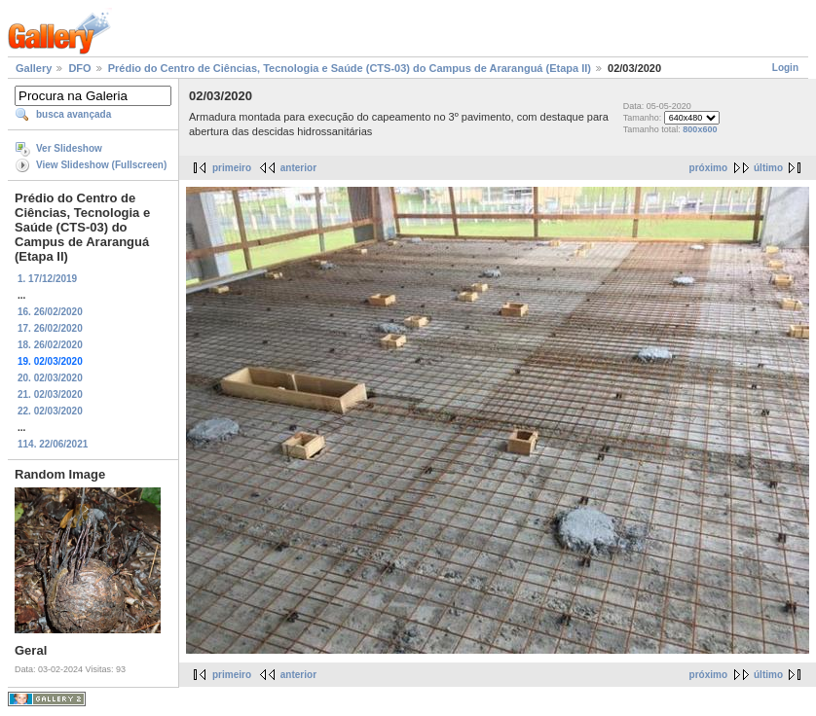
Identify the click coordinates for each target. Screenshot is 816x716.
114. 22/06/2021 (53, 444)
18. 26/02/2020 (50, 345)
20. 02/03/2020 (50, 378)
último (768, 167)
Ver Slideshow (69, 148)
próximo (708, 167)
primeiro (231, 167)
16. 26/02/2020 (50, 311)
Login (785, 67)
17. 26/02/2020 (50, 328)
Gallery (34, 68)
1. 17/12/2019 (47, 278)
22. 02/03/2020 (50, 411)
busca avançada (73, 114)
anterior (298, 167)
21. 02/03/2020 (50, 394)
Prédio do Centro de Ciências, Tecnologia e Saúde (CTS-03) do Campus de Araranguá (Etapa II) (349, 68)
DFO (79, 68)
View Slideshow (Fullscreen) (101, 165)
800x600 (700, 129)
